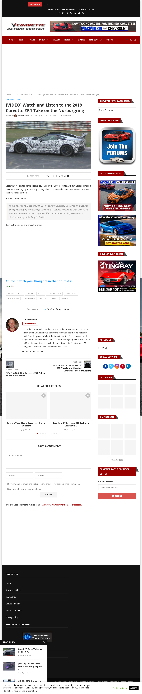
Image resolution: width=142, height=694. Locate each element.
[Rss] (83, 13)
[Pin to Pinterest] (57, 176)
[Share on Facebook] (50, 176)
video (54, 298)
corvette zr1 (70, 294)
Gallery (56, 40)
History (68, 40)
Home (10, 40)
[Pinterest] (71, 13)
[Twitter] (63, 13)
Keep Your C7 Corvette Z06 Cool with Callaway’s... (71, 424)
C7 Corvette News (24, 94)
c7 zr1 (40, 294)
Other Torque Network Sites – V (62, 9)
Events (32, 40)
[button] (44, 4)
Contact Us (11, 597)
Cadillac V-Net (12, 647)
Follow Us (102, 347)
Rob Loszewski (30, 319)
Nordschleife (13, 298)
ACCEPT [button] (133, 688)
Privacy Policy (12, 617)
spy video (43, 298)
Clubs (21, 40)
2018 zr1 (30, 294)
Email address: (105, 481)
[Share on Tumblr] (62, 176)
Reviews (81, 40)
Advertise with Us (13, 590)
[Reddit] (79, 13)
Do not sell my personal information (20, 690)
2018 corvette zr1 (15, 294)
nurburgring (29, 298)
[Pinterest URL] (104, 431)
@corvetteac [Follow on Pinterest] (117, 459)
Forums (42, 40)
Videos (109, 40)
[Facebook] (58, 13)
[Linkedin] (75, 13)
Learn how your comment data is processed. (61, 504)
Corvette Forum (13, 603)
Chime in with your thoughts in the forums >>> (39, 281)
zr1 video (65, 298)
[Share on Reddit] (65, 176)
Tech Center (95, 40)
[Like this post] (48, 176)
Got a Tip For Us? (86, 9)
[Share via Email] (68, 176)
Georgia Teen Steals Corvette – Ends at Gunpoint (26, 424)
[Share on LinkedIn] (59, 176)
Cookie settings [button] (119, 688)
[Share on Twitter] (53, 176)
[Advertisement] (71, 67)
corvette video (54, 294)
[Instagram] (67, 13)
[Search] (131, 40)
